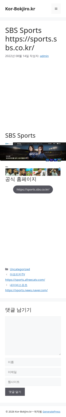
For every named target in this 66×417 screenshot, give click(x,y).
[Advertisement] (33, 97)
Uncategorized (20, 269)
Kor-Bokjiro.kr (20, 9)
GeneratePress (51, 411)
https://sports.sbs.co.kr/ (33, 189)
